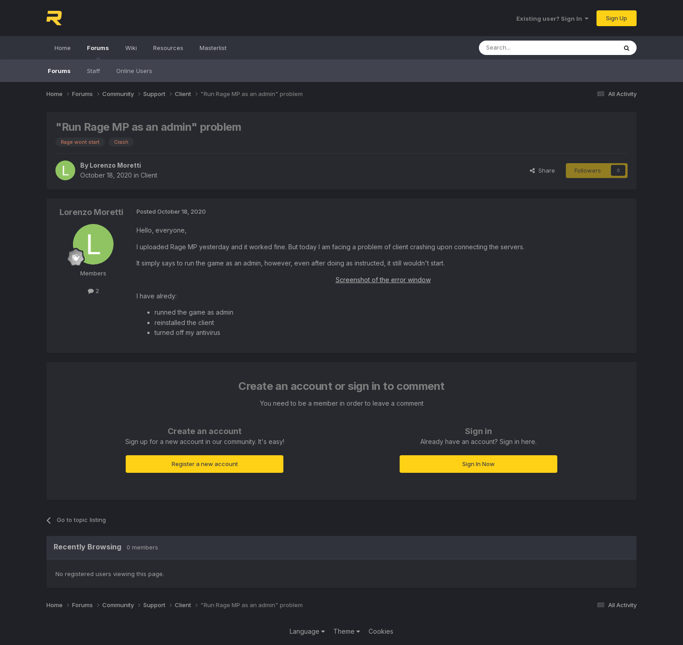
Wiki (131, 47)
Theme (346, 631)
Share (542, 170)
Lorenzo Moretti (115, 165)
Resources (168, 47)
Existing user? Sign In (552, 18)
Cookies (381, 631)
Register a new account (205, 463)
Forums (98, 51)
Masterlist (213, 47)
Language (307, 631)
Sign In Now (478, 463)
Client (149, 175)
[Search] (525, 48)
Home (63, 47)
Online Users (134, 70)
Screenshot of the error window (383, 280)
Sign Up (616, 18)
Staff (93, 70)
